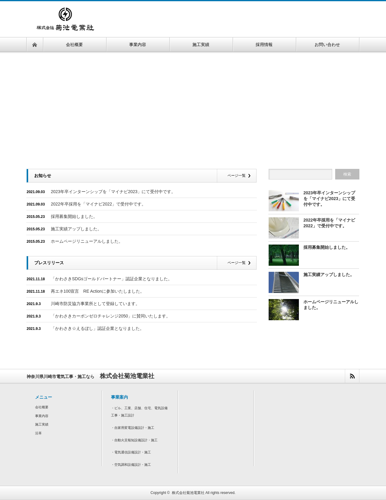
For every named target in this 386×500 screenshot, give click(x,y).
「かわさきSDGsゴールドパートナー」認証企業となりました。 (111, 278)
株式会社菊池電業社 (188, 493)
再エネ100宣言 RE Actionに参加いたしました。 (97, 291)
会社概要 (41, 407)
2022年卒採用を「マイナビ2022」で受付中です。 (98, 204)
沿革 (38, 433)
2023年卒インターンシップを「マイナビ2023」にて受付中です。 (113, 191)
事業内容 (41, 416)
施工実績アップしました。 (76, 228)
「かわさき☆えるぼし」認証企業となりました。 (97, 328)
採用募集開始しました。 (74, 216)
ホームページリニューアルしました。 (87, 241)
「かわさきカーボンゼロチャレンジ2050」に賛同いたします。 (110, 316)
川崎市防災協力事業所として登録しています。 (95, 303)
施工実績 (41, 424)
